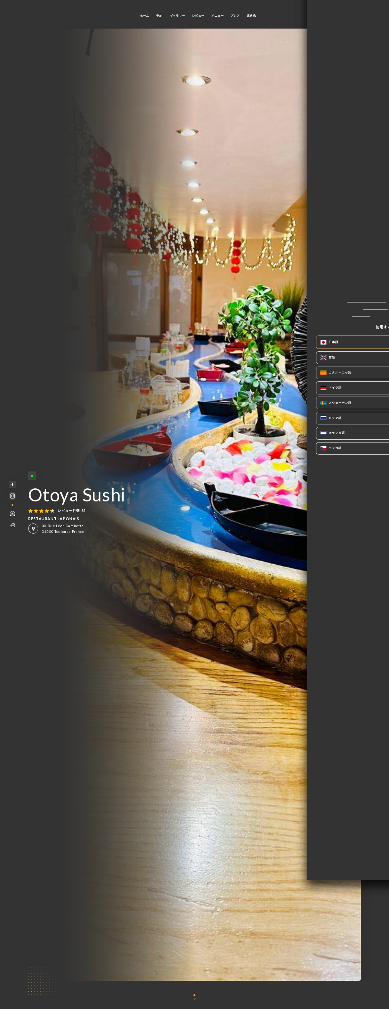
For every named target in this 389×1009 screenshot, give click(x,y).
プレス (235, 15)
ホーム (144, 15)
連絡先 (251, 15)
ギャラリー (177, 15)
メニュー (217, 15)
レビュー (198, 15)
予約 (159, 15)
